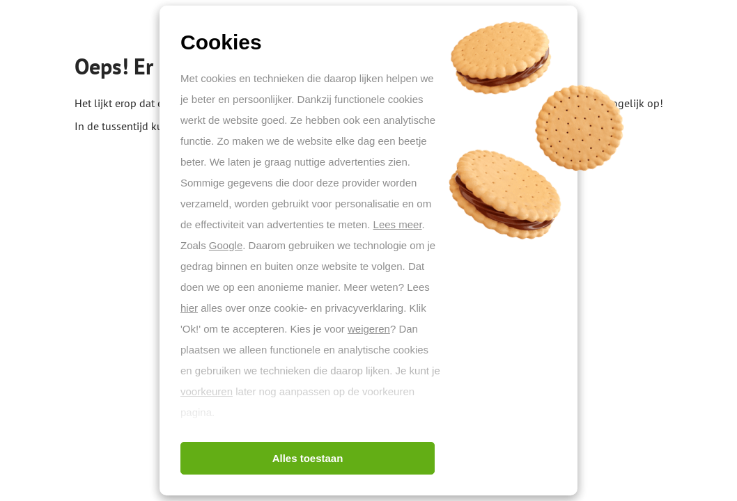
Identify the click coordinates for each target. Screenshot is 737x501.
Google (225, 245)
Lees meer (397, 224)
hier (189, 308)
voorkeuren (206, 391)
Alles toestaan (307, 458)
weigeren (369, 329)
